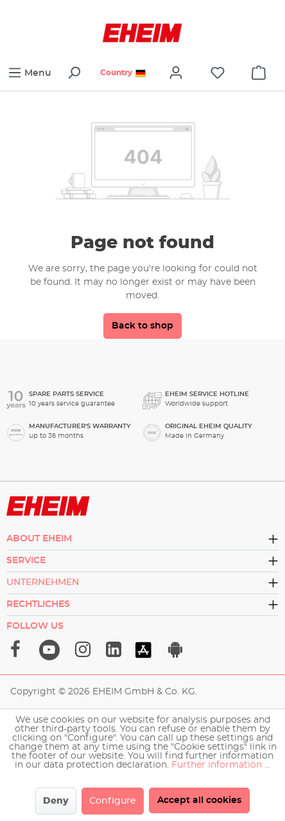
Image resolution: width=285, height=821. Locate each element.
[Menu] (29, 73)
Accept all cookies (199, 800)
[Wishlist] (217, 73)
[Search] (74, 73)
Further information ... (220, 765)
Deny (56, 801)
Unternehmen (42, 582)
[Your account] (176, 73)
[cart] (258, 73)
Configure (112, 801)
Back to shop (142, 325)
